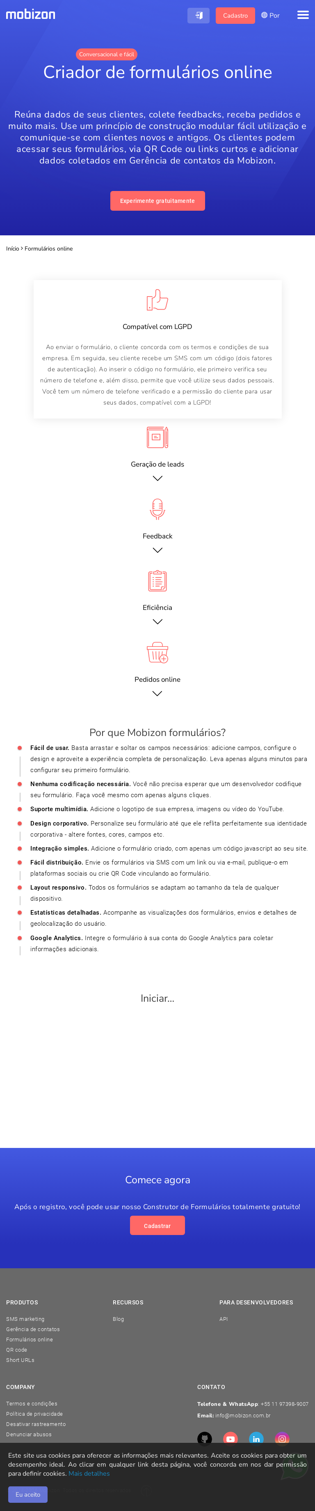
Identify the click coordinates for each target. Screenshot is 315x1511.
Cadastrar (157, 1226)
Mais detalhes (89, 1473)
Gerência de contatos (33, 1329)
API (223, 1319)
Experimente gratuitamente (157, 201)
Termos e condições (31, 1404)
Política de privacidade (34, 1414)
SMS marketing (25, 1319)
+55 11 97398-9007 (285, 1404)
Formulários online (29, 1339)
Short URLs (20, 1360)
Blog (118, 1319)
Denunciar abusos (29, 1434)
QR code (16, 1350)
